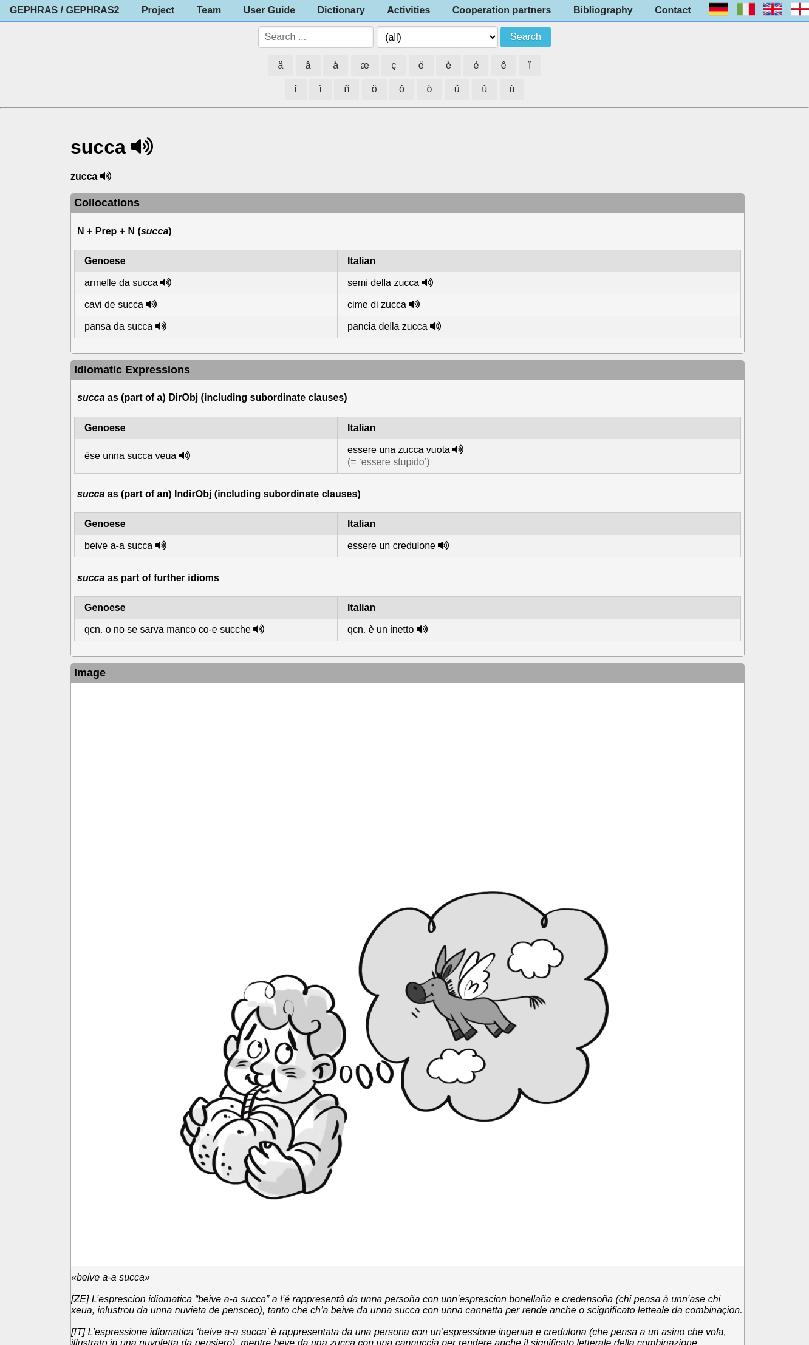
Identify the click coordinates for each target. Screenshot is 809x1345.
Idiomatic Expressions (132, 370)
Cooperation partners (501, 10)
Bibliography (603, 10)
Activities (408, 10)
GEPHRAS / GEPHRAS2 (64, 10)
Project (158, 10)
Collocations (107, 203)
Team (209, 10)
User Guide (269, 10)
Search (525, 37)
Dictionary (341, 10)
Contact (673, 10)
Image (90, 673)
